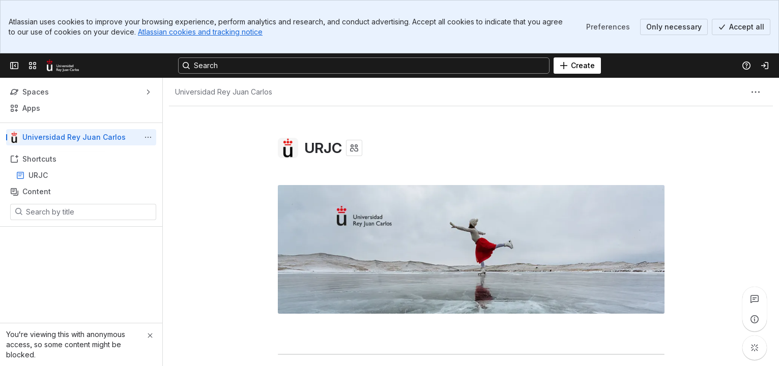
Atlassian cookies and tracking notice (200, 31)
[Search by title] (89, 212)
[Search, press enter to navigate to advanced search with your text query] (364, 65)
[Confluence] (63, 65)
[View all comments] (754, 299)
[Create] (577, 65)
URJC (84, 175)
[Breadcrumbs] (223, 92)
